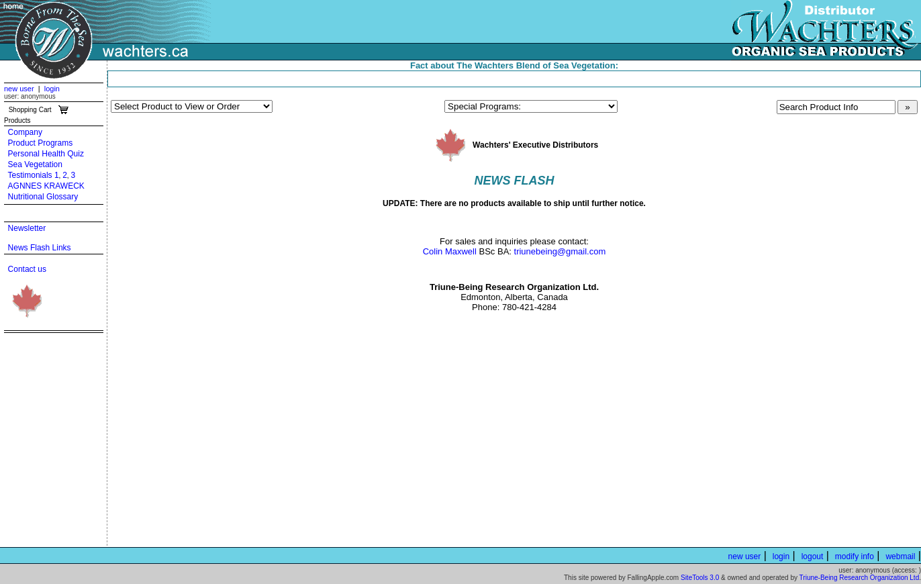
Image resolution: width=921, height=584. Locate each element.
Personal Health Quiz (46, 153)
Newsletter (27, 228)
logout (813, 556)
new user (19, 89)
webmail (900, 556)
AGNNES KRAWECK (46, 186)
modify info (854, 556)
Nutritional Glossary (43, 196)
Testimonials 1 (33, 175)
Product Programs (40, 143)
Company (25, 132)
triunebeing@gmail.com (560, 251)
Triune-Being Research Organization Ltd (859, 577)
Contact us (27, 269)
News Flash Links (39, 247)
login (52, 89)
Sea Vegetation (35, 164)
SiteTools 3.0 (700, 577)
